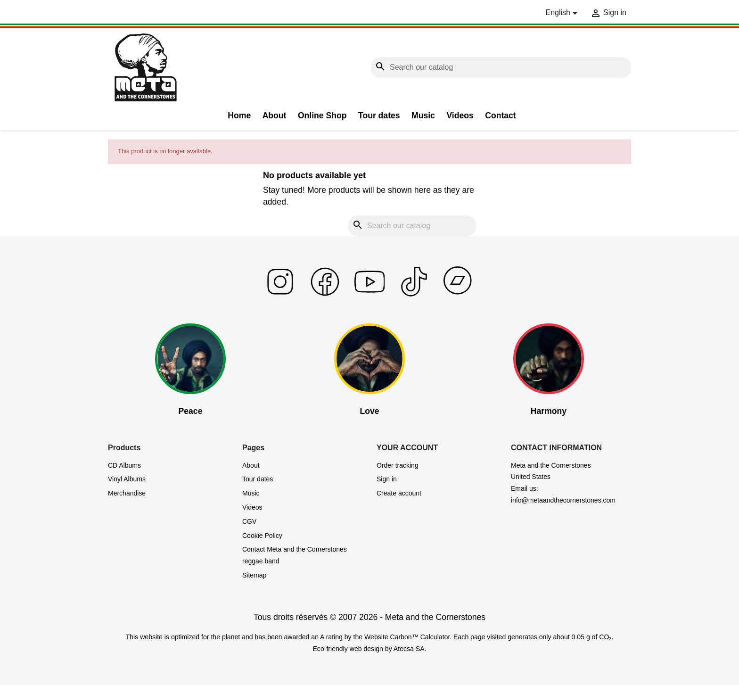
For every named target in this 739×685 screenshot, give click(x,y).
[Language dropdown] (563, 13)
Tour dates (379, 115)
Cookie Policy (262, 535)
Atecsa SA (409, 648)
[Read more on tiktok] (414, 294)
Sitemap (254, 575)
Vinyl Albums (127, 479)
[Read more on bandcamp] (458, 294)
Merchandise (127, 493)
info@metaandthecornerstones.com (563, 500)
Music (423, 115)
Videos (459, 115)
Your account (407, 448)
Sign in (387, 479)
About (275, 115)
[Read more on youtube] (369, 294)
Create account (399, 493)
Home (239, 115)
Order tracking (398, 465)
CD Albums (124, 465)
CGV (249, 521)
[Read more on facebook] (325, 294)
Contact (500, 115)
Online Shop (322, 115)
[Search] (501, 67)
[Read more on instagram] (280, 294)
